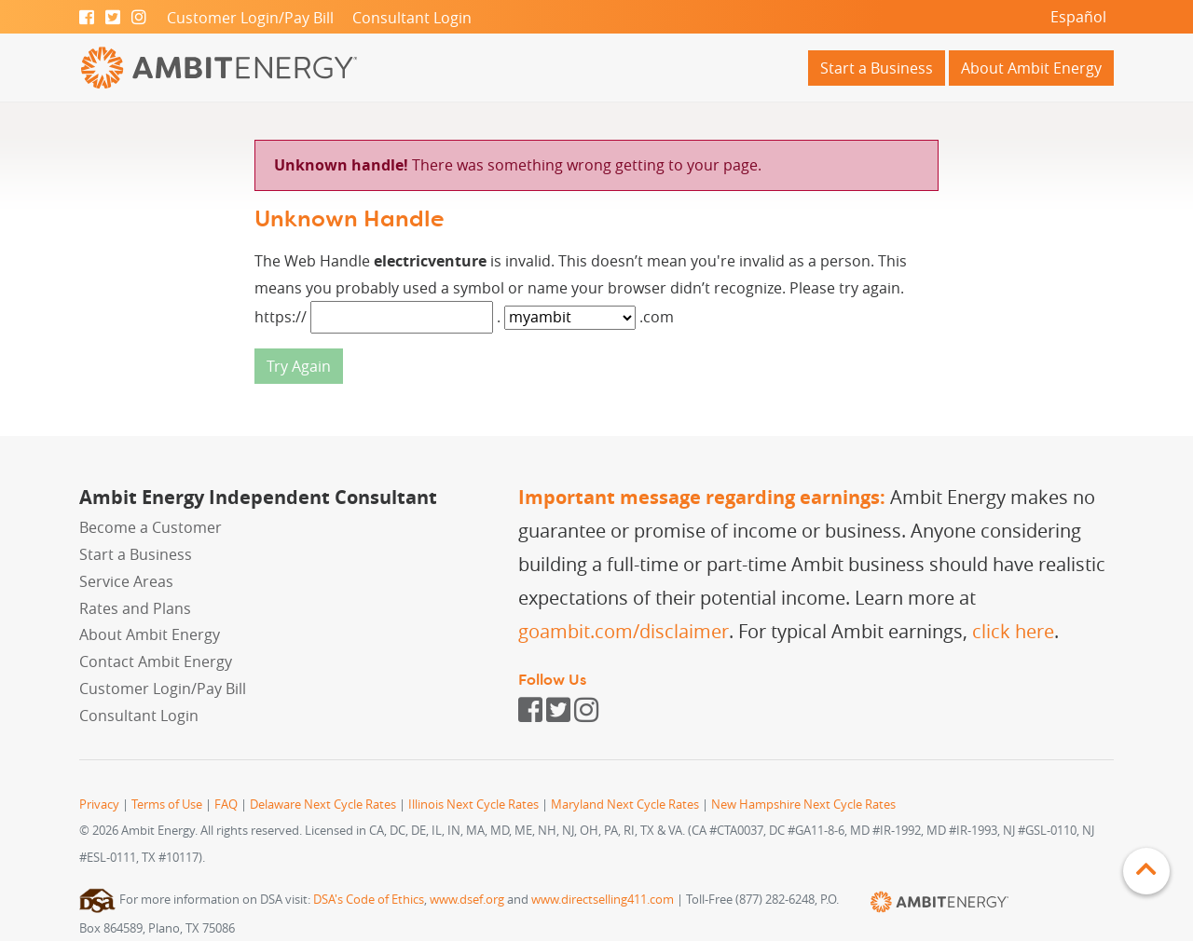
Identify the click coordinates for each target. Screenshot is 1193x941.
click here (1013, 631)
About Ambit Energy (1031, 68)
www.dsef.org (467, 899)
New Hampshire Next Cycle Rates (803, 804)
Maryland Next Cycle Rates (625, 804)
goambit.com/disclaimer (623, 631)
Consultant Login (412, 17)
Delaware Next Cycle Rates (323, 804)
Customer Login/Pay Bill (250, 17)
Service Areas (126, 581)
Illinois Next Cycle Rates (473, 804)
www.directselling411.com (602, 899)
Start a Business (876, 68)
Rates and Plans (135, 608)
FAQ (226, 804)
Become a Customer (150, 527)
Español (1078, 16)
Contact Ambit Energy (155, 661)
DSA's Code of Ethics (368, 899)
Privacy (99, 804)
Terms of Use (166, 804)
